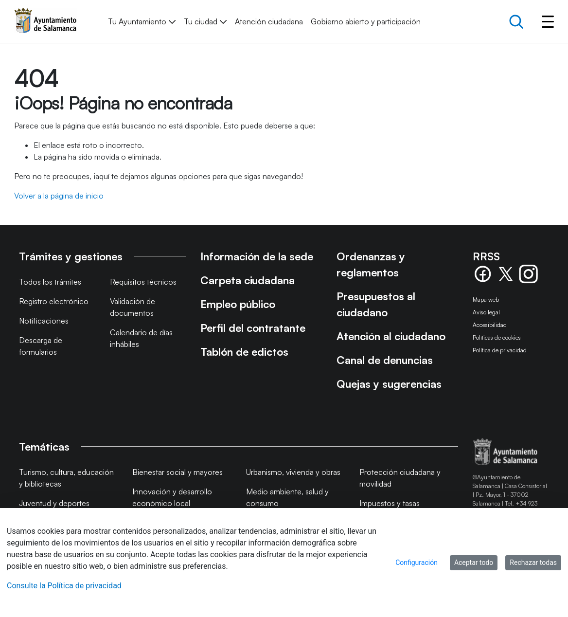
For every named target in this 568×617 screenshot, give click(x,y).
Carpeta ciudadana (247, 280)
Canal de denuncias (385, 359)
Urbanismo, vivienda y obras (293, 472)
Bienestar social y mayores (177, 472)
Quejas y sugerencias (389, 383)
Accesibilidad (490, 324)
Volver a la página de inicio (59, 195)
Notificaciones (44, 321)
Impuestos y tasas (389, 503)
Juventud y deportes (54, 503)
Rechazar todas (533, 562)
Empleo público (237, 303)
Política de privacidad (500, 350)
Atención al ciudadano (391, 336)
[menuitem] (142, 21)
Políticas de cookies (497, 337)
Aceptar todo (473, 562)
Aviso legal (486, 312)
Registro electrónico (54, 301)
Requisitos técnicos (143, 282)
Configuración (416, 562)
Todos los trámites (50, 282)
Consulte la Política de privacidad (64, 585)
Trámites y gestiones (71, 256)
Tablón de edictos (244, 351)
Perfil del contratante (252, 327)
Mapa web (486, 299)
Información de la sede (256, 256)
